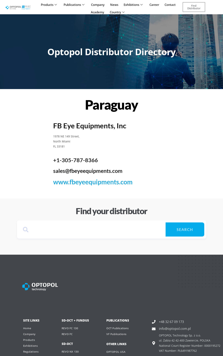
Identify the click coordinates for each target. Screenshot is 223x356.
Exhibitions (132, 4)
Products (50, 4)
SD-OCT (67, 343)
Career (153, 4)
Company (98, 4)
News (114, 4)
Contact (168, 4)
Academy (98, 10)
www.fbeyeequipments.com (86, 181)
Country (117, 10)
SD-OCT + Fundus (75, 319)
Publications (75, 4)
